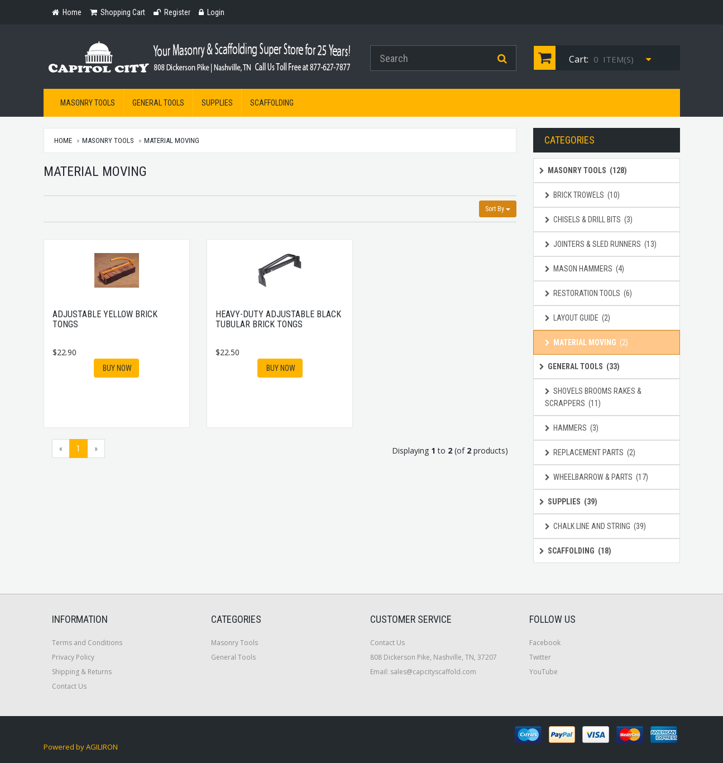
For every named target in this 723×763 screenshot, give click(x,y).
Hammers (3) (571, 427)
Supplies (217, 102)
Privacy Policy (73, 657)
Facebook (545, 642)
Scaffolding (272, 102)
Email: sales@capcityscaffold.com (423, 671)
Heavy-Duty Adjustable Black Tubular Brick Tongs (278, 319)
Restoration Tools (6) (588, 293)
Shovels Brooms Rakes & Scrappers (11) (593, 397)
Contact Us (69, 686)
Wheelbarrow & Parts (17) (596, 477)
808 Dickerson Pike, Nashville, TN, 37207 (433, 657)
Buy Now (116, 368)
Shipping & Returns (82, 671)
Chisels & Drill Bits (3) (589, 219)
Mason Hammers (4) (584, 268)
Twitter (540, 657)
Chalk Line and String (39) (595, 526)
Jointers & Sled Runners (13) (601, 244)
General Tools (158, 102)
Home (64, 140)
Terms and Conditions (87, 642)
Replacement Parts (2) (590, 452)
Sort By (497, 209)
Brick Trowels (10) (582, 194)
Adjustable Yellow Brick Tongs (104, 319)
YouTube (543, 671)
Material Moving (171, 140)
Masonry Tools (87, 102)
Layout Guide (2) (577, 317)
